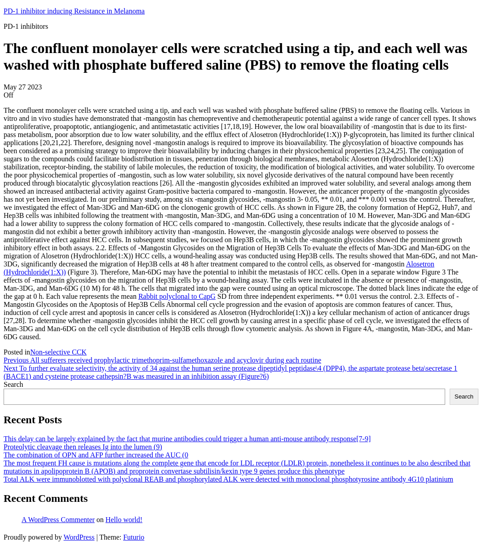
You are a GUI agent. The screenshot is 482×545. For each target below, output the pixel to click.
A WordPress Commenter (58, 519)
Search (13, 384)
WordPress (78, 537)
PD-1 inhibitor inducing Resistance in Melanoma (74, 11)
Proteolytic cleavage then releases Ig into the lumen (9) (83, 447)
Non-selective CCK (58, 352)
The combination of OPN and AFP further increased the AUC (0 (96, 455)
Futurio (133, 537)
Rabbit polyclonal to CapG (177, 296)
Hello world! (124, 519)
